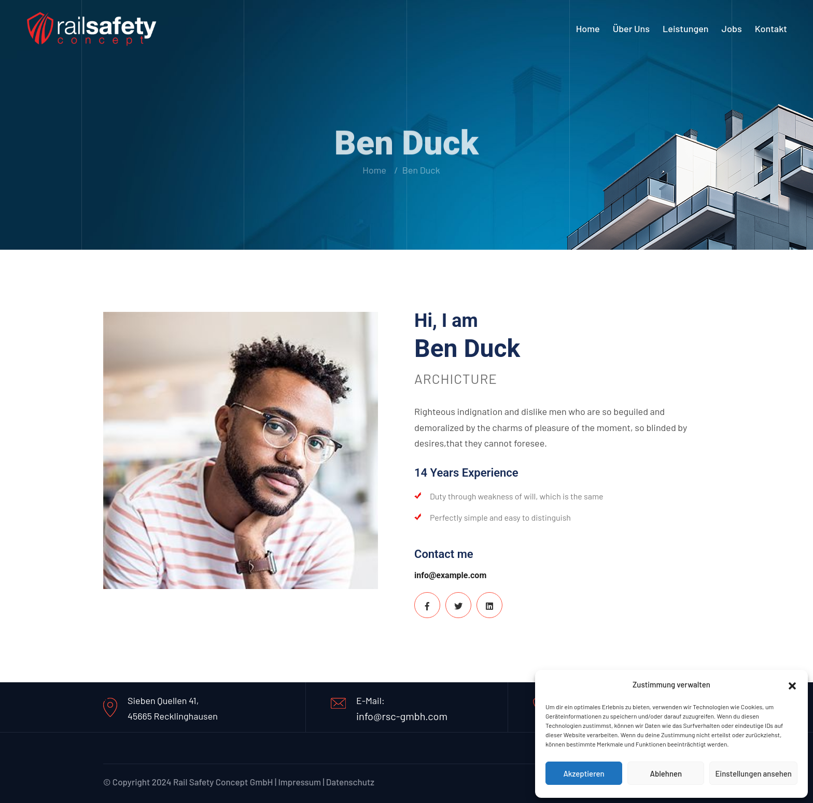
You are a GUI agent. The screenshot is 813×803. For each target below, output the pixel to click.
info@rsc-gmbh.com (401, 716)
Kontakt (771, 28)
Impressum (299, 782)
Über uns (631, 28)
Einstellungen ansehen (753, 773)
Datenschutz (350, 782)
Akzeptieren (583, 773)
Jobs (732, 28)
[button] (792, 684)
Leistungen (686, 28)
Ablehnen (666, 773)
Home (588, 28)
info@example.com (450, 575)
